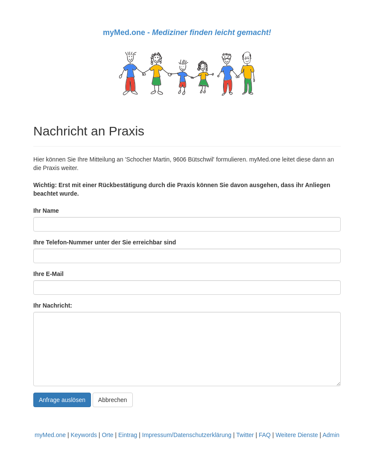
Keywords (83, 434)
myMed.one (50, 434)
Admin (330, 434)
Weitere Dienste (296, 434)
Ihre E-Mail (48, 273)
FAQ (265, 434)
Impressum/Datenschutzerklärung (186, 434)
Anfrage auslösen (62, 399)
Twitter (245, 434)
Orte (107, 434)
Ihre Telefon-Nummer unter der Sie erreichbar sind (104, 242)
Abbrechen (112, 399)
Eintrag (127, 434)
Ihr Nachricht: (52, 305)
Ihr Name (46, 210)
